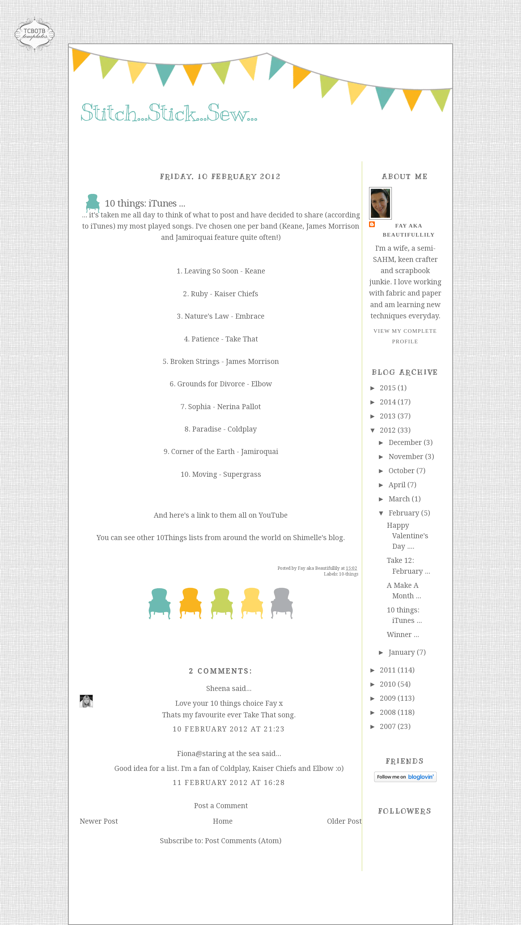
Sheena (218, 688)
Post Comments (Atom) (243, 841)
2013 (389, 416)
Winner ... (403, 635)
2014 (389, 402)
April (398, 485)
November (407, 457)
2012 (389, 430)
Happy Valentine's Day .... (407, 536)
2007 (389, 726)
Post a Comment (221, 806)
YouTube (273, 515)
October (402, 471)
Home (223, 821)
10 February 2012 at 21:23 (229, 729)
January (403, 652)
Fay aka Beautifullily (409, 229)
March (400, 499)
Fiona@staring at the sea (218, 754)
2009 (389, 698)
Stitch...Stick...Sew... (168, 113)
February (405, 513)
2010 (389, 684)
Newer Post (99, 821)
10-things (348, 574)
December (406, 442)
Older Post (344, 821)
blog (336, 538)
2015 (389, 388)
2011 (389, 670)
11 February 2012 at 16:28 (229, 782)
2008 (389, 712)
